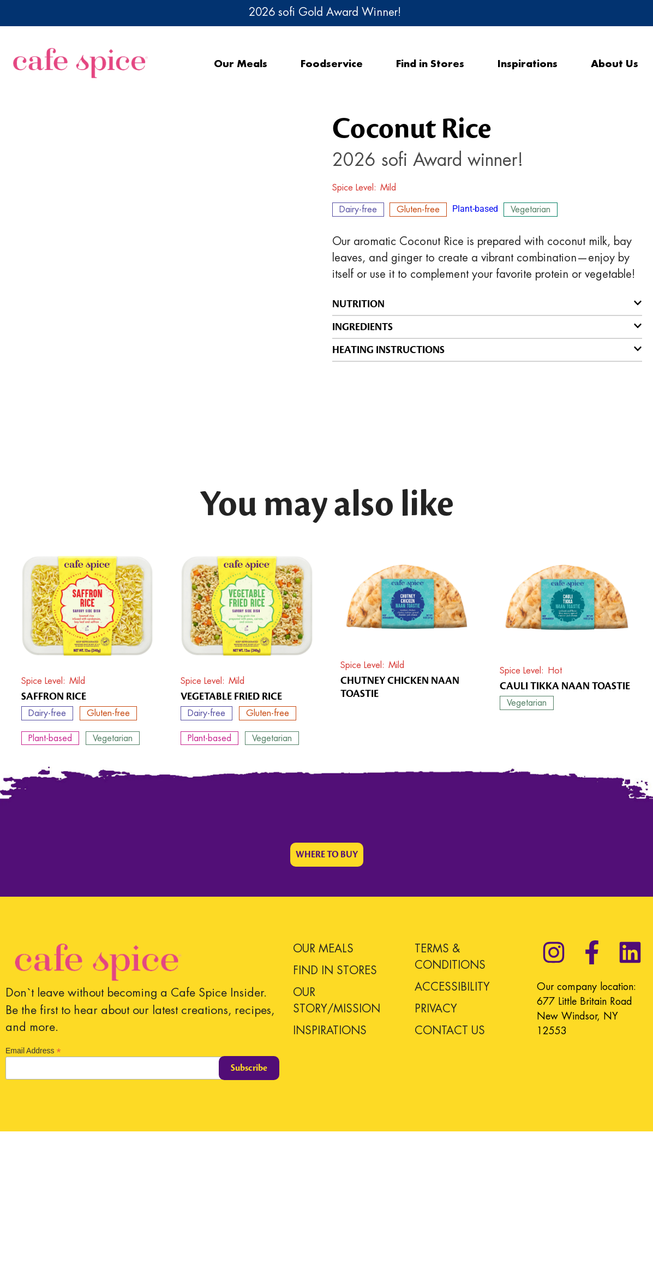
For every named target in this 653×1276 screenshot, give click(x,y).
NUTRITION (358, 304)
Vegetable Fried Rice (231, 841)
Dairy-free (358, 209)
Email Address (33, 1194)
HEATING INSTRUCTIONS (388, 349)
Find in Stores (430, 63)
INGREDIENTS (362, 326)
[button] (487, 304)
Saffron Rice (53, 841)
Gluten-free (418, 209)
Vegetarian (530, 209)
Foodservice (332, 63)
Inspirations (528, 63)
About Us (614, 63)
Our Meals (240, 63)
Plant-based (475, 209)
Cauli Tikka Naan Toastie (565, 830)
